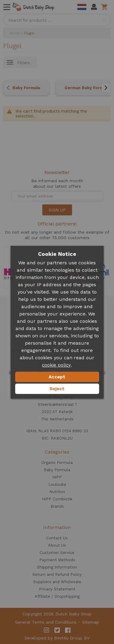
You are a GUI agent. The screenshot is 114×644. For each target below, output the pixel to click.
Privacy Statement (57, 589)
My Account (94, 7)
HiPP (57, 477)
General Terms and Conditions (46, 622)
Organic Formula (57, 462)
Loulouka (57, 484)
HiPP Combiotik (57, 499)
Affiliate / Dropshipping (57, 596)
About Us (57, 545)
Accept (57, 377)
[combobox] (57, 20)
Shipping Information (57, 567)
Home (15, 33)
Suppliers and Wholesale (57, 582)
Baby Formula (26, 87)
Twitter (57, 630)
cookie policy (56, 365)
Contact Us (57, 538)
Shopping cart (105, 7)
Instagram (46, 630)
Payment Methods (57, 560)
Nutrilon (57, 491)
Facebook (68, 630)
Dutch (81, 7)
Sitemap (90, 622)
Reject (57, 389)
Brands (57, 506)
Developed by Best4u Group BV (57, 637)
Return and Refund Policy (57, 574)
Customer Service (57, 552)
